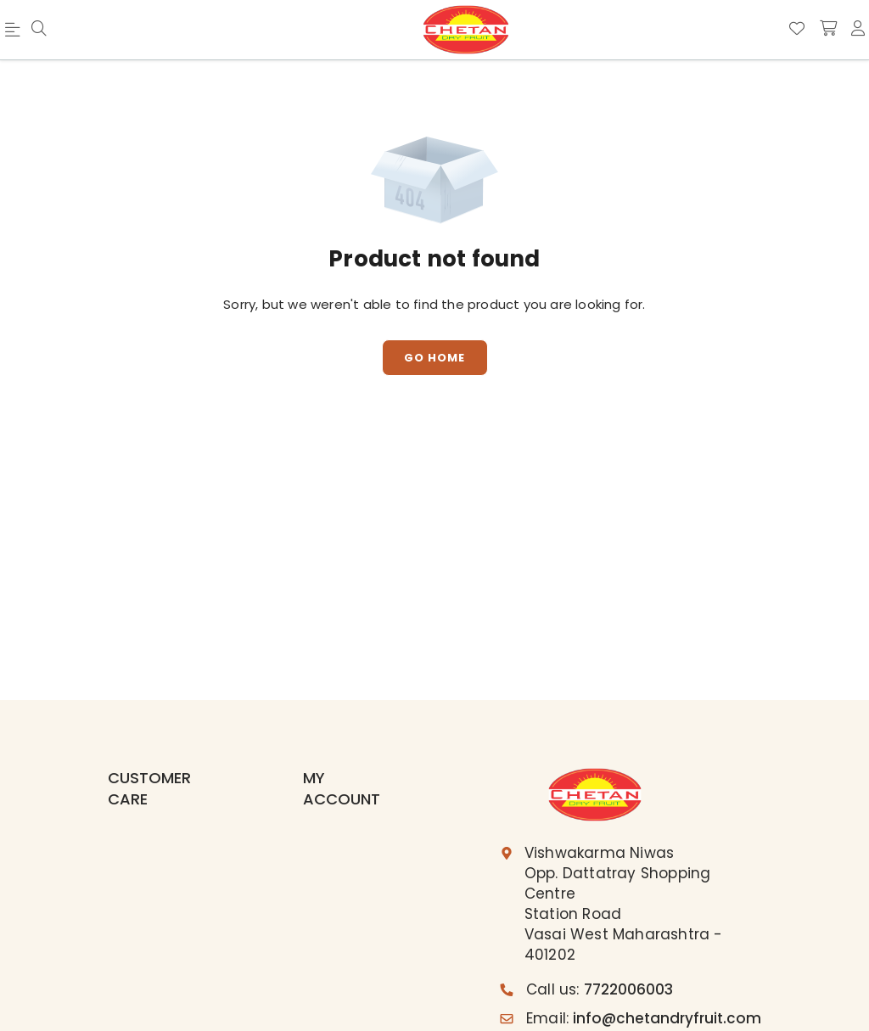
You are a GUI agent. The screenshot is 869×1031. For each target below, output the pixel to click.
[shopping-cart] (828, 29)
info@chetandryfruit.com (667, 1018)
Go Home (434, 358)
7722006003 (628, 989)
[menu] (15, 33)
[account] (858, 29)
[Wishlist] (797, 29)
